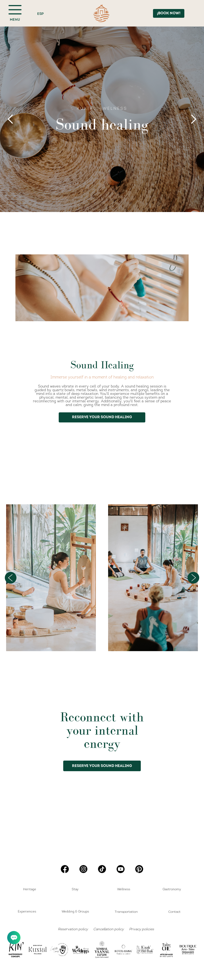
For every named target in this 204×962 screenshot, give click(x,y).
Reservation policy (73, 929)
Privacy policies (141, 929)
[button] (10, 119)
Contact (174, 912)
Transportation (126, 912)
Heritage (29, 889)
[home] (101, 13)
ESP (40, 14)
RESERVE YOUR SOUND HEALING (102, 766)
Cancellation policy (108, 929)
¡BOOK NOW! (168, 13)
